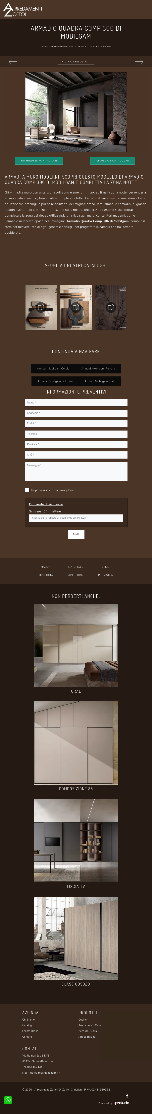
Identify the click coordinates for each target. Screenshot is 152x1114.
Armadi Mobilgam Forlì (99, 381)
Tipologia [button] (46, 575)
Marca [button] (46, 567)
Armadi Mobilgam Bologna (55, 381)
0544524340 (35, 1067)
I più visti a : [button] (106, 575)
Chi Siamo (28, 1020)
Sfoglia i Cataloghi (112, 160)
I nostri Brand (30, 1031)
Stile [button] (105, 567)
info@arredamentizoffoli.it (44, 1073)
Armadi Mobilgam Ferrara (98, 368)
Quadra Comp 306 (100, 46)
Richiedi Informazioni (39, 160)
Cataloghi (28, 1025)
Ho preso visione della (53, 490)
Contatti (27, 1037)
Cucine (82, 1020)
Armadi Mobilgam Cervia (53, 368)
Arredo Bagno (86, 1037)
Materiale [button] (75, 567)
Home (44, 46)
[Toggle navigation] (144, 10)
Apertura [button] (75, 575)
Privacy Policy (67, 490)
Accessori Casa (87, 1031)
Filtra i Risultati (76, 61)
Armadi (82, 46)
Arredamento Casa (62, 46)
